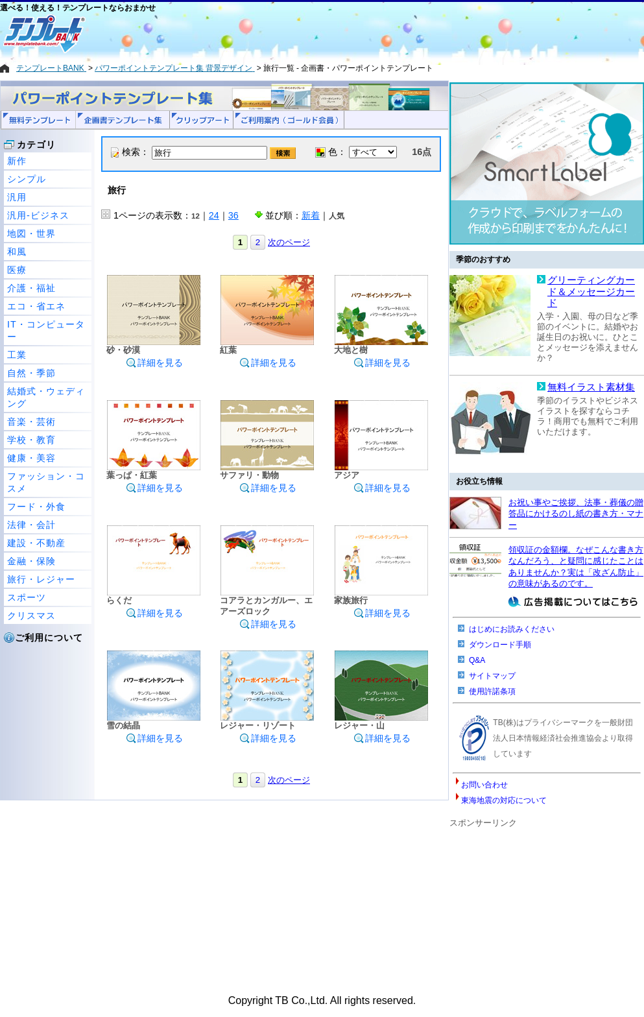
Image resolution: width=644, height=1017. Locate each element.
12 (195, 216)
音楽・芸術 (31, 421)
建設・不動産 (36, 543)
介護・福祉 (31, 288)
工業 (17, 355)
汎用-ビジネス (38, 215)
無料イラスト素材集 (591, 387)
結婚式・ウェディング (46, 397)
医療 (17, 270)
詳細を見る (154, 362)
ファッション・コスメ (46, 482)
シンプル (26, 179)
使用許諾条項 (492, 691)
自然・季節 (31, 373)
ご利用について (49, 637)
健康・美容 (31, 458)
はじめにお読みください (512, 629)
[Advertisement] (275, 33)
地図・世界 (31, 233)
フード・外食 (36, 506)
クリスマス (31, 615)
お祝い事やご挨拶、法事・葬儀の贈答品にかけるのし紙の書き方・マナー (575, 513)
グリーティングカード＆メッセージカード (591, 291)
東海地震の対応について (504, 800)
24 (214, 215)
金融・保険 (31, 561)
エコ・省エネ (36, 306)
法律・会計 (31, 525)
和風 (17, 251)
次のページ (289, 242)
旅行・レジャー (41, 579)
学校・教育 (31, 440)
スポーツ (26, 597)
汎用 (17, 197)
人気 (336, 216)
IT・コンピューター (46, 330)
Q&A (477, 660)
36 (233, 215)
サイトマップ (492, 675)
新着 (311, 215)
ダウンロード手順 (500, 644)
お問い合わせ (484, 784)
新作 (17, 161)
